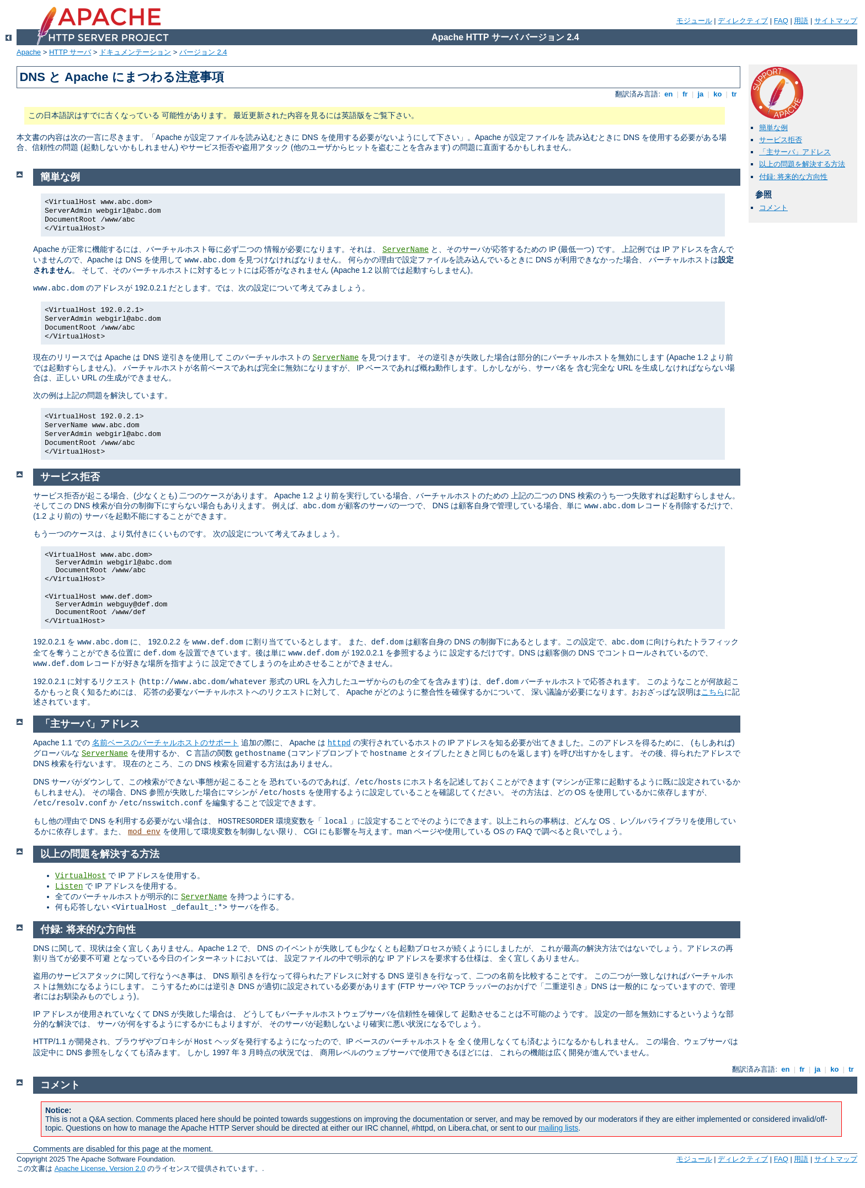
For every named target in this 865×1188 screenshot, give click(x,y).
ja (701, 94)
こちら (712, 691)
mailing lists (558, 1128)
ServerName (405, 249)
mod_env (144, 831)
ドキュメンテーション (135, 52)
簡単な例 (773, 127)
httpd (339, 743)
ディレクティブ (743, 21)
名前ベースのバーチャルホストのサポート (165, 742)
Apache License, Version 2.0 (100, 1168)
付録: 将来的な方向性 (793, 177)
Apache (29, 52)
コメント (773, 207)
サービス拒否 (780, 140)
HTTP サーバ (70, 52)
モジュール (694, 21)
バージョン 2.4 (203, 52)
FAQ (781, 21)
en (669, 94)
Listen (69, 886)
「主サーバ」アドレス (795, 152)
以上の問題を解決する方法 (802, 164)
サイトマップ (835, 21)
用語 (801, 21)
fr (685, 94)
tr (734, 94)
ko (718, 94)
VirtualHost (80, 876)
